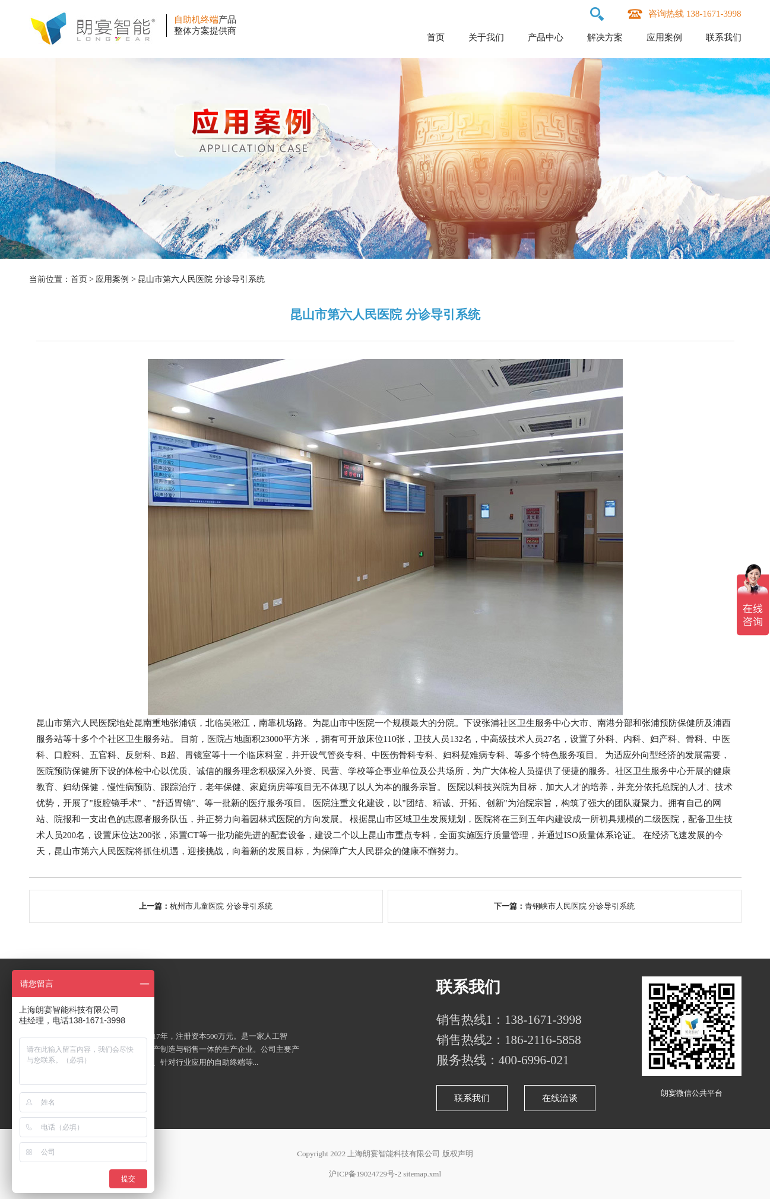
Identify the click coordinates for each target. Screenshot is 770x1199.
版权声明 (457, 1153)
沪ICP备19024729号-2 (365, 1173)
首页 (436, 37)
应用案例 (664, 37)
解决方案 (605, 37)
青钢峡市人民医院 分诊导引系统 (580, 906)
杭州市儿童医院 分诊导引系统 (221, 906)
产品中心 (545, 37)
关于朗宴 (61, 987)
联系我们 (724, 37)
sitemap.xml (422, 1173)
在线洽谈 (560, 1098)
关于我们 (486, 37)
